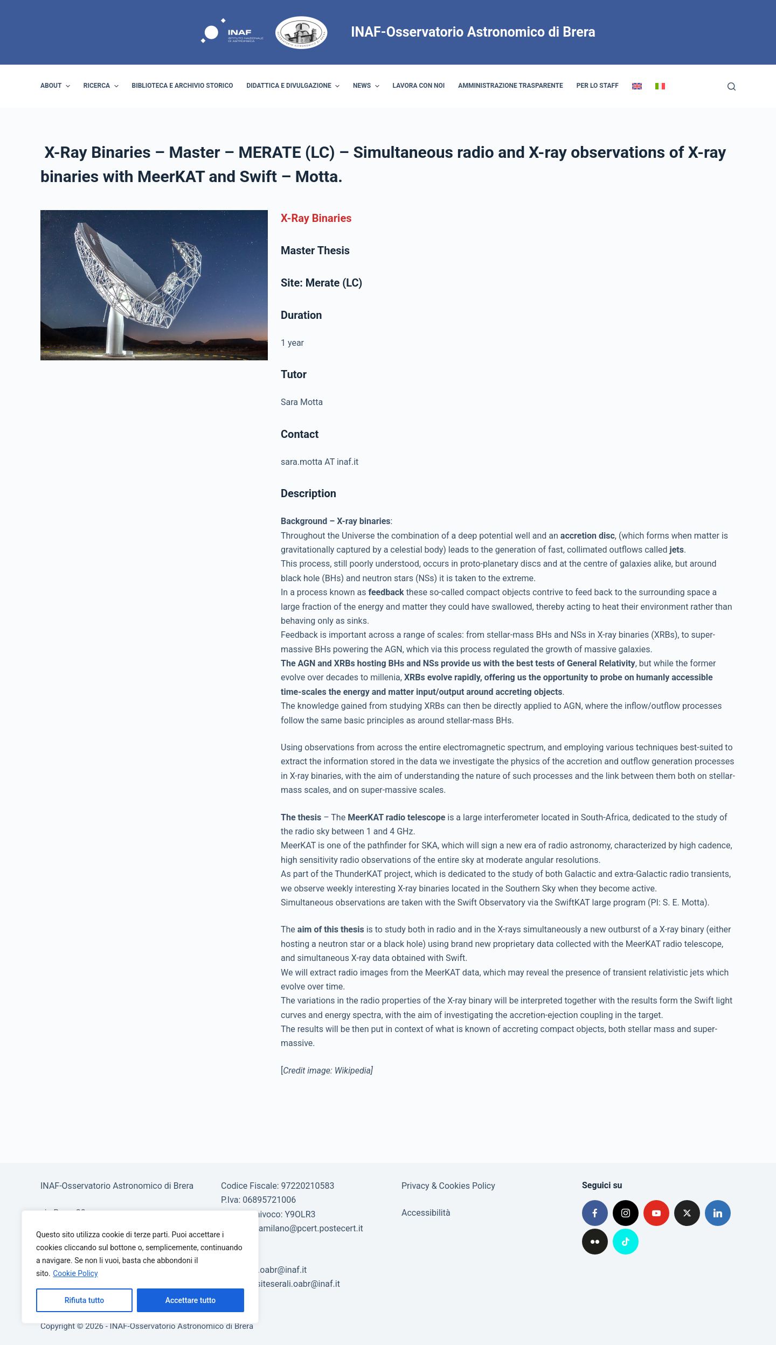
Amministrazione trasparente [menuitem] (510, 85)
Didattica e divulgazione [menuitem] (295, 86)
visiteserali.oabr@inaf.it (295, 1284)
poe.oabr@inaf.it (275, 1270)
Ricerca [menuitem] (102, 86)
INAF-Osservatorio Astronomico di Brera (473, 32)
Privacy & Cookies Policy (448, 1186)
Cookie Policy (75, 1273)
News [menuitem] (367, 86)
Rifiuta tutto (85, 1300)
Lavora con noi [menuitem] (419, 85)
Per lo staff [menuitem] (598, 85)
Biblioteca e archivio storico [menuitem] (182, 85)
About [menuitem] (56, 86)
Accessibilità (426, 1213)
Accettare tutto (190, 1300)
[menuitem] (636, 86)
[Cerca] (732, 86)
